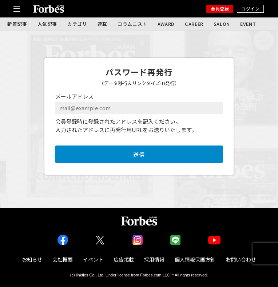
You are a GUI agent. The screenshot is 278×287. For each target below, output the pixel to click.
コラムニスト (132, 23)
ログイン (250, 8)
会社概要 (62, 259)
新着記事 (17, 23)
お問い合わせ (241, 259)
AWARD (166, 23)
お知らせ (32, 259)
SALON (222, 23)
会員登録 (220, 8)
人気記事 (47, 23)
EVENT (248, 23)
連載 (102, 23)
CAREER (194, 23)
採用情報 (154, 259)
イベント (93, 259)
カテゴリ (77, 23)
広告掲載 (124, 259)
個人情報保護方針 (195, 259)
